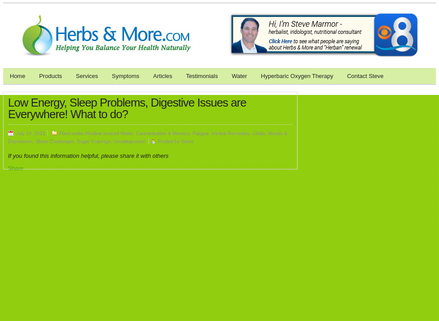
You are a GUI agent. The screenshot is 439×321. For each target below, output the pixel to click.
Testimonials (202, 76)
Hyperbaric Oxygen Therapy (297, 76)
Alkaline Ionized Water (109, 133)
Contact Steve (365, 76)
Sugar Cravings (94, 141)
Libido (258, 133)
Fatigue (201, 133)
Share (16, 168)
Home (17, 76)
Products (50, 76)
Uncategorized (129, 141)
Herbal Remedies (230, 133)
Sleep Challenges (55, 141)
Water (239, 76)
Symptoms (125, 76)
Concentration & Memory (163, 133)
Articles (162, 76)
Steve (187, 141)
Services (87, 76)
